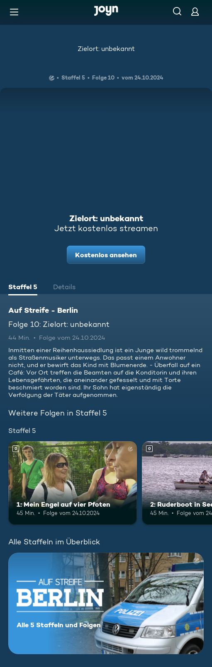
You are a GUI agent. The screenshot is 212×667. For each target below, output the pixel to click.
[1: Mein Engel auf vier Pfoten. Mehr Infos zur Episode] (72, 482)
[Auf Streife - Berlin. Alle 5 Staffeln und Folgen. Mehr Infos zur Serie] (106, 603)
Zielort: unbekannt (106, 49)
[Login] (195, 11)
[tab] (23, 287)
